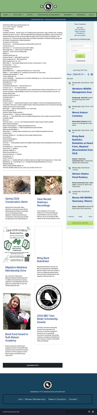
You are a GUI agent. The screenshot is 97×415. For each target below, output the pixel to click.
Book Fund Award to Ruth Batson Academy (16, 337)
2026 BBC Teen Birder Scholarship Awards (47, 319)
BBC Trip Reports (80, 29)
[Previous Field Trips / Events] (70, 217)
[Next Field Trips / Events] (91, 217)
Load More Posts (33, 365)
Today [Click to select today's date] (80, 216)
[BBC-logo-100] (48, 2)
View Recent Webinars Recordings (44, 202)
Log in (80, 56)
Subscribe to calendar (80, 223)
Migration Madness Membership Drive (16, 269)
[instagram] (55, 6)
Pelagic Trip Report (80, 31)
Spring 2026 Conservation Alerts (16, 200)
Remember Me (80, 61)
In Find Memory (80, 33)
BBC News (80, 27)
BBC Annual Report (80, 35)
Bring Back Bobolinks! (43, 259)
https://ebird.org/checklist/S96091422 (30, 167)
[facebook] (42, 6)
